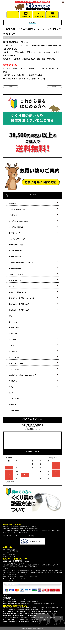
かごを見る (52, 14)
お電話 (13, 14)
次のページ (54, 86)
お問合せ (26, 14)
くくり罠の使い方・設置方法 (32, 109)
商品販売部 (32, 425)
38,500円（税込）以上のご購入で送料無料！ (32, 142)
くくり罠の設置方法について (32, 501)
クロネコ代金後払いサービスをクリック (16, 576)
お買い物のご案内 (32, 174)
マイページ (39, 14)
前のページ (10, 86)
